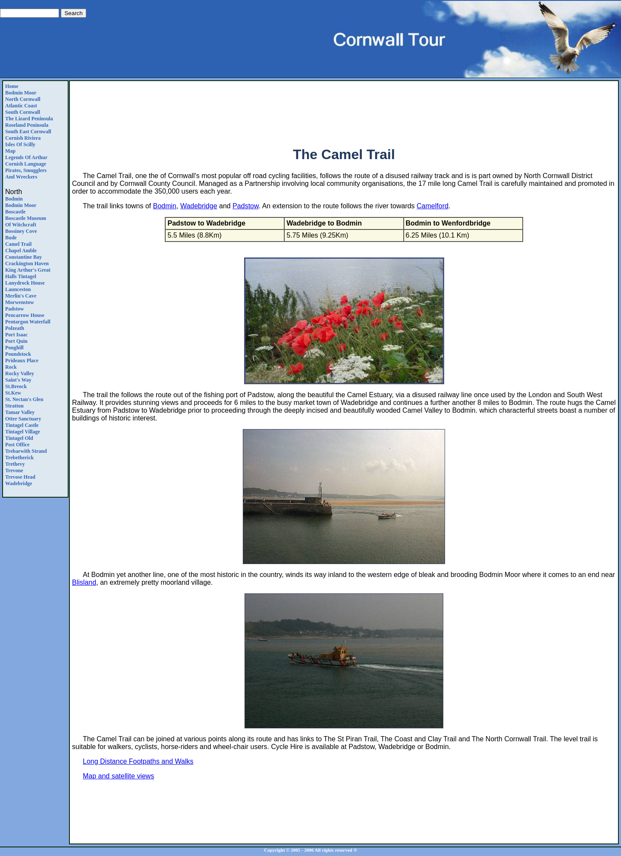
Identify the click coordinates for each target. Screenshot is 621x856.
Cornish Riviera (23, 138)
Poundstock (18, 354)
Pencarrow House (24, 315)
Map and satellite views (118, 776)
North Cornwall (23, 99)
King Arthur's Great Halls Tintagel (27, 273)
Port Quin (16, 341)
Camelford (432, 206)
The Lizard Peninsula (29, 119)
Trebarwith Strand (26, 451)
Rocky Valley (19, 373)
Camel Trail (18, 244)
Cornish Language (25, 164)
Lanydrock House (24, 283)
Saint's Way (18, 380)
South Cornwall (22, 112)
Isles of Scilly (20, 144)
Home (12, 86)
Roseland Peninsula (26, 125)
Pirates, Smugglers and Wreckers (26, 173)
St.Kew (13, 393)
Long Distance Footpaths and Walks (138, 761)
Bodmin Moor (20, 93)
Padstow (14, 309)
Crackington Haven (27, 263)
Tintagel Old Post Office (19, 441)
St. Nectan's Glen (24, 399)
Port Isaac (16, 335)
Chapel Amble (21, 251)
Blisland (84, 582)
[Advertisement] (344, 110)
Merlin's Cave (20, 296)
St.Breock (16, 386)
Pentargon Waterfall (27, 322)
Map (10, 151)
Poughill (14, 348)
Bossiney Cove (21, 231)
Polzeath (14, 328)
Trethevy (15, 464)
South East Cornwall (28, 132)
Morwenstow (19, 302)
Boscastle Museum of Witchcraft (25, 221)
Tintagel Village (22, 432)
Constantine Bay (23, 257)
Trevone (14, 470)
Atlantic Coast (21, 106)
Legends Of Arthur (26, 157)
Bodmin (14, 199)
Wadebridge (18, 483)
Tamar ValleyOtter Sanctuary (23, 415)
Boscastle (15, 212)
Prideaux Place (21, 360)
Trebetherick (19, 458)
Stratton (14, 406)
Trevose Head (20, 477)
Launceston (18, 289)
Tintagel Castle (21, 425)
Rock (11, 367)
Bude (11, 238)
